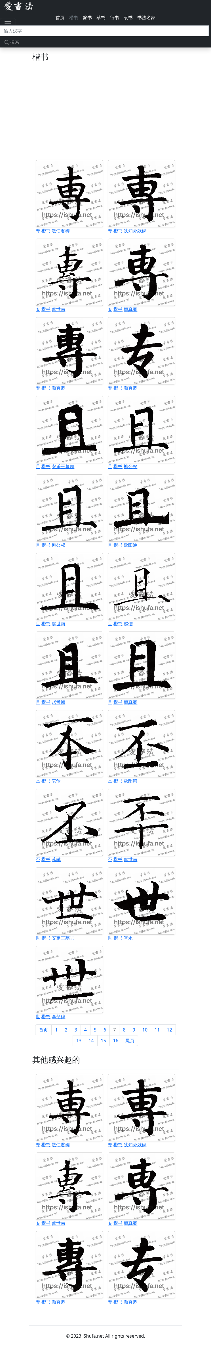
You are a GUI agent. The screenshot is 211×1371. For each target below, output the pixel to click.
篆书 (87, 17)
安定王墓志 (63, 938)
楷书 (73, 17)
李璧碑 (58, 1016)
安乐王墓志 (63, 466)
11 (157, 1030)
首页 (60, 17)
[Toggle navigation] (8, 23)
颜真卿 (130, 309)
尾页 (129, 1040)
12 (169, 1030)
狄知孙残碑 (135, 231)
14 (91, 1040)
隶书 (128, 17)
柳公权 (130, 466)
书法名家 (146, 17)
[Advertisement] (105, 113)
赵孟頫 (58, 702)
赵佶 (128, 623)
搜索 (12, 42)
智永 (128, 938)
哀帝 (56, 781)
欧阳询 (130, 781)
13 (78, 1040)
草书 (101, 17)
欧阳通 (130, 545)
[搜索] (104, 30)
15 (103, 1040)
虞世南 (58, 309)
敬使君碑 (61, 231)
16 (115, 1040)
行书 (114, 17)
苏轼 (56, 859)
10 (144, 1030)
